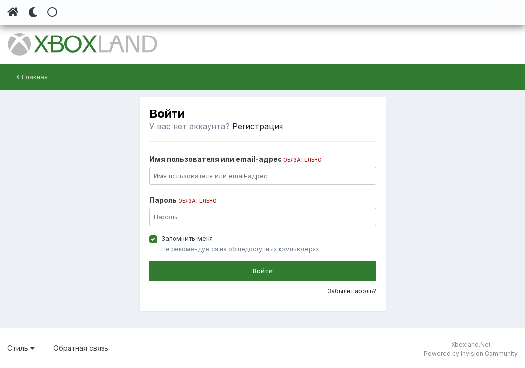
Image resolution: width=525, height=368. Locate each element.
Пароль (183, 200)
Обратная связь (80, 348)
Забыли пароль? (351, 290)
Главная (32, 77)
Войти (263, 271)
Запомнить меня (187, 238)
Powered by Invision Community (471, 353)
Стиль (21, 348)
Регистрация (257, 126)
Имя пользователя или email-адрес (235, 159)
